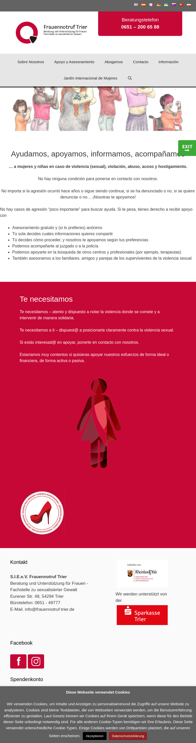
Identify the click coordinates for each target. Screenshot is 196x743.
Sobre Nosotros (31, 62)
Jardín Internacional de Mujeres (90, 78)
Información (168, 62)
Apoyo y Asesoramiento (74, 62)
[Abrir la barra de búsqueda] (129, 78)
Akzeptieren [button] (94, 736)
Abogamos (113, 62)
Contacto (140, 62)
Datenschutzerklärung (128, 736)
